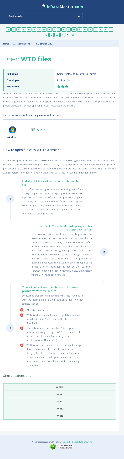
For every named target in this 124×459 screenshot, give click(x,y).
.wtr (60, 415)
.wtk (60, 408)
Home (6, 43)
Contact (66, 442)
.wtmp (59, 387)
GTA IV (41, 129)
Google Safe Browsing (82, 442)
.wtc (60, 394)
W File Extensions (21, 43)
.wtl (60, 401)
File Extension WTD (43, 43)
